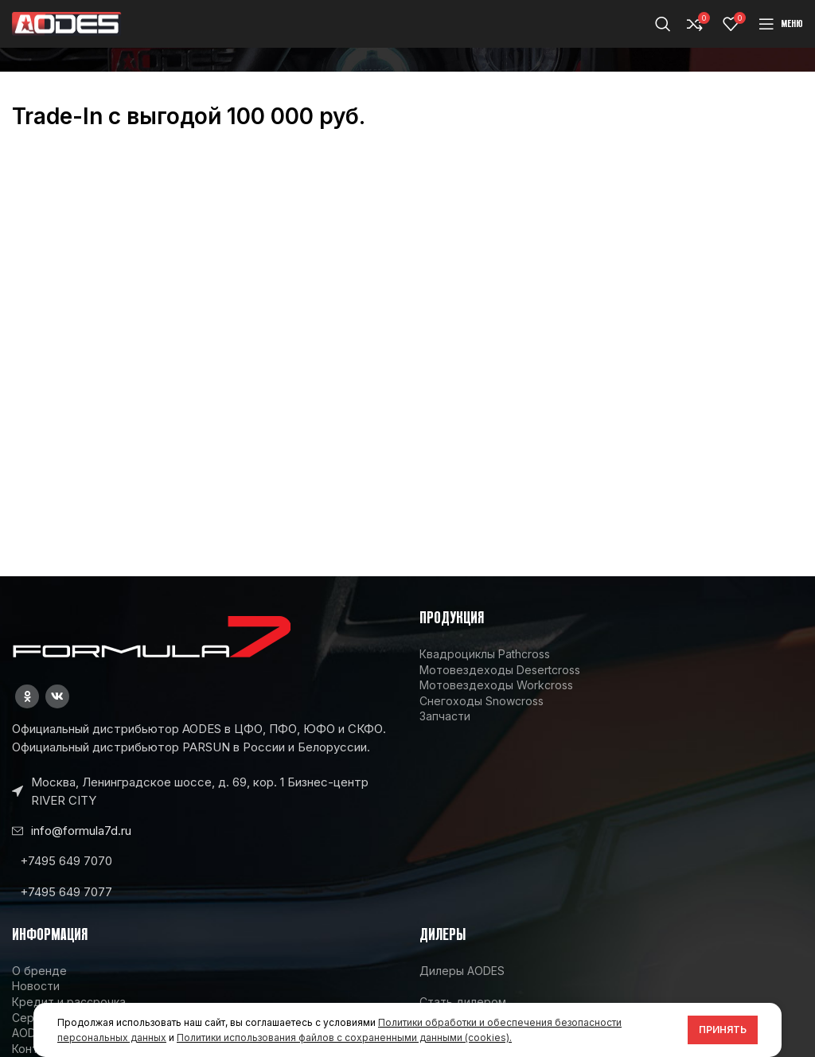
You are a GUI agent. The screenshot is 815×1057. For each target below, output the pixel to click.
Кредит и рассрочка (69, 1001)
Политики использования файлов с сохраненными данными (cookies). (344, 1037)
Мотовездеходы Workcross (496, 685)
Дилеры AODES (462, 970)
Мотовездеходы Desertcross (499, 670)
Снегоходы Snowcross (481, 701)
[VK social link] (57, 696)
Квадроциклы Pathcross (484, 654)
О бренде (39, 970)
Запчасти (444, 716)
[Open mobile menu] (781, 24)
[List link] (204, 861)
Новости (36, 986)
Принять (723, 1030)
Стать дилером (462, 1001)
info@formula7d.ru (81, 830)
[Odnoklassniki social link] (27, 696)
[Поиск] (663, 24)
